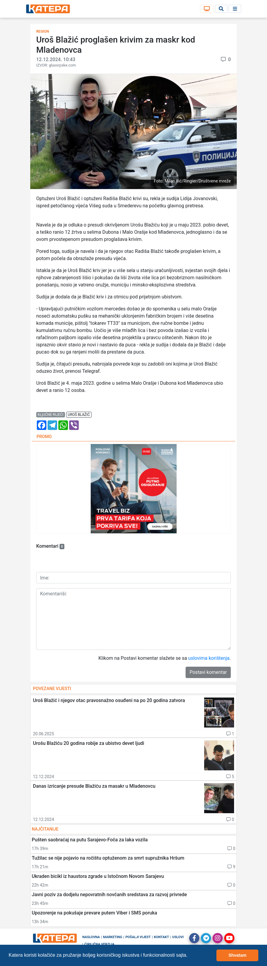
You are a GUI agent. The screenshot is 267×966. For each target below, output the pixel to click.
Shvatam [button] (237, 955)
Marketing (112, 937)
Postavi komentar (208, 672)
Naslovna (91, 937)
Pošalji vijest (138, 937)
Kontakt (161, 937)
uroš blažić (79, 415)
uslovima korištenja (209, 658)
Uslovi (177, 937)
